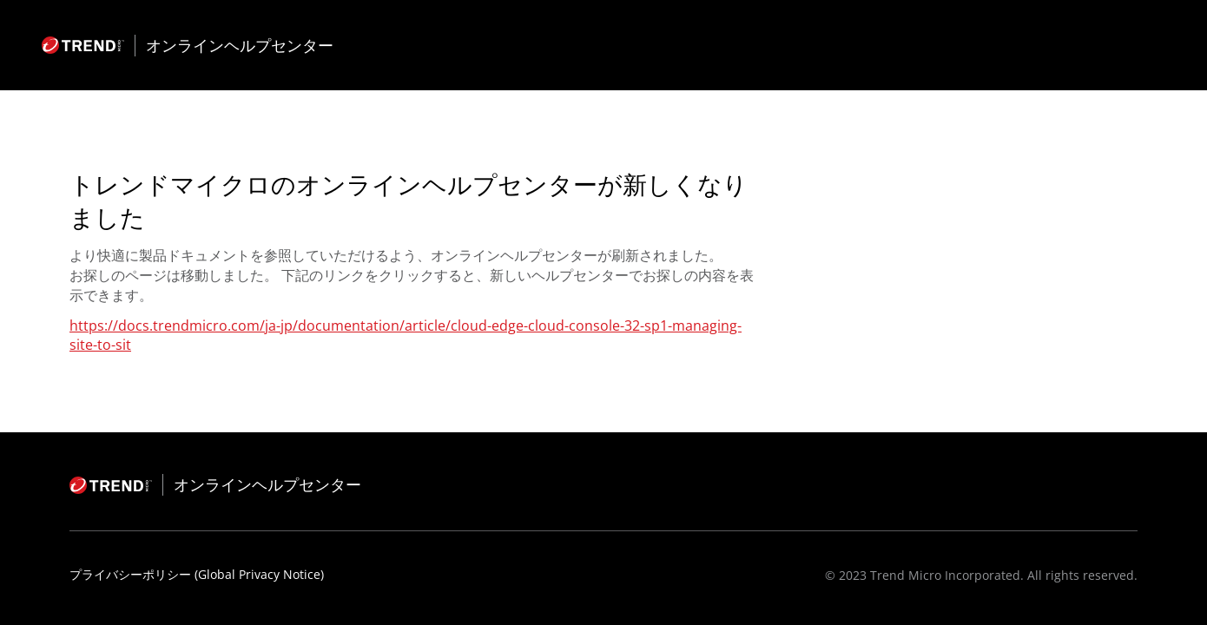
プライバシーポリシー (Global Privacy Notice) (196, 574)
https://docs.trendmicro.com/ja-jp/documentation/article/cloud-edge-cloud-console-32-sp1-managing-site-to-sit (405, 335)
